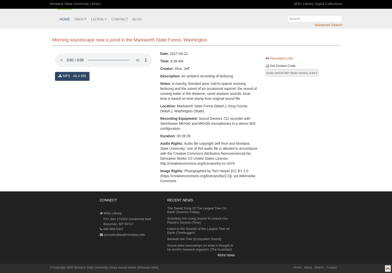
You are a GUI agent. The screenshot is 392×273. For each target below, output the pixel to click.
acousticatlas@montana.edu (122, 235)
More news (226, 255)
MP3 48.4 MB (72, 76)
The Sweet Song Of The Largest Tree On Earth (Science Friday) (196, 210)
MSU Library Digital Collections (318, 4)
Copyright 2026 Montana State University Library (85, 267)
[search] (314, 18)
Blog (137, 19)
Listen (99, 19)
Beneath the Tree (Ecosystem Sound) (194, 239)
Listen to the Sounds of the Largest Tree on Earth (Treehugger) (198, 231)
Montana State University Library (75, 4)
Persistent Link (281, 58)
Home (65, 19)
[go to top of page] (388, 268)
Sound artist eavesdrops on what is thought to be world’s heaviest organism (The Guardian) (200, 247)
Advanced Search (328, 25)
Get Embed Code (283, 66)
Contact (119, 19)
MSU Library (111, 213)
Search (319, 267)
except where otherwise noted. (138, 267)
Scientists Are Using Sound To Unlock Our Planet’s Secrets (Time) (197, 220)
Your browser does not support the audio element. (103, 60)
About (80, 19)
